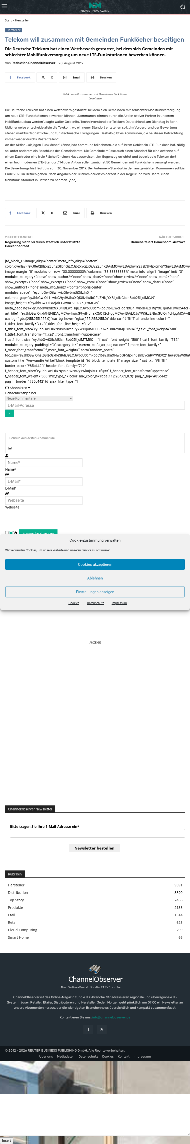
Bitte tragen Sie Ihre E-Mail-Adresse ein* (44, 826)
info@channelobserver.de (111, 1017)
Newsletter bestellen (94, 848)
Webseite (12, 507)
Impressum (119, 603)
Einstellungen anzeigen (95, 592)
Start (8, 20)
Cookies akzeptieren (95, 564)
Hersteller (22, 20)
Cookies (73, 603)
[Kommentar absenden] (38, 533)
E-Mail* (10, 488)
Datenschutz (95, 603)
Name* (10, 469)
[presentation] (45, 519)
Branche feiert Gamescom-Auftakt (158, 242)
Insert (6, 1141)
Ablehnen (95, 578)
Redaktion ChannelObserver (33, 63)
